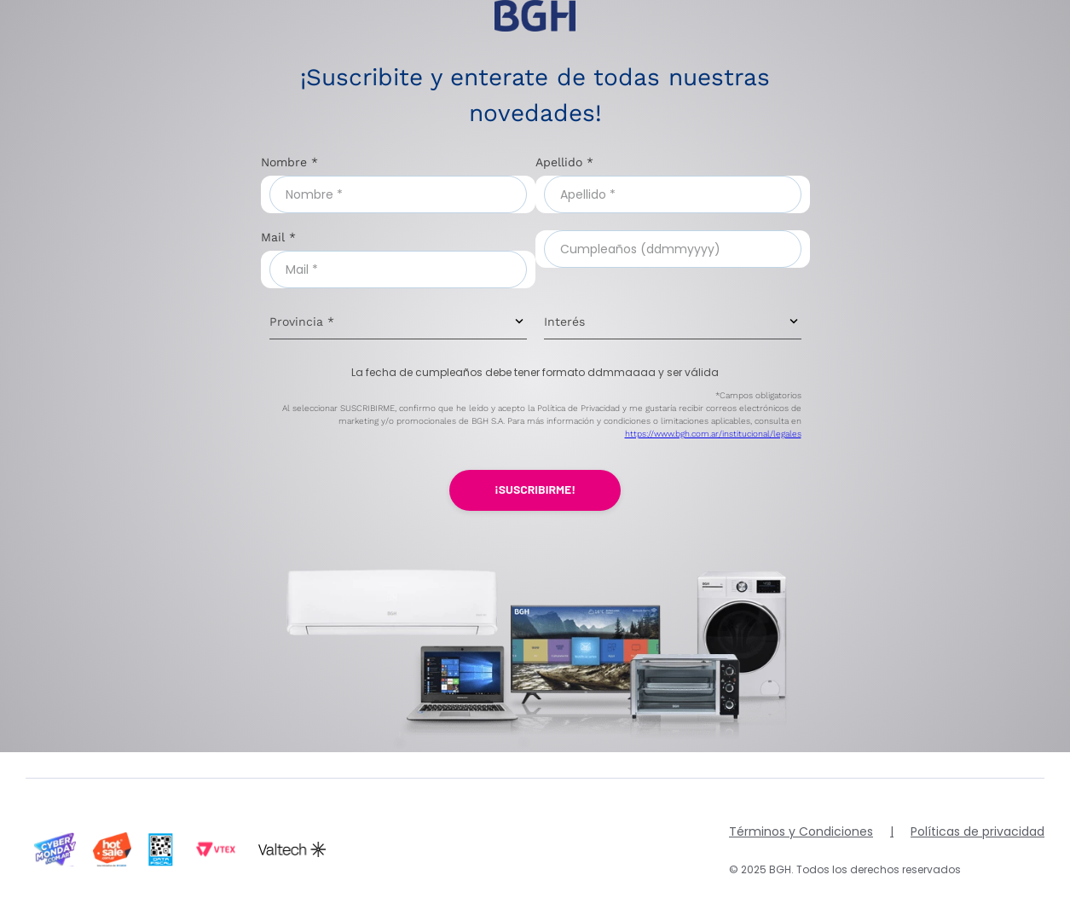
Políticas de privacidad (977, 831)
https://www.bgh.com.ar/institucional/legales (713, 433)
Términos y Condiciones (801, 831)
